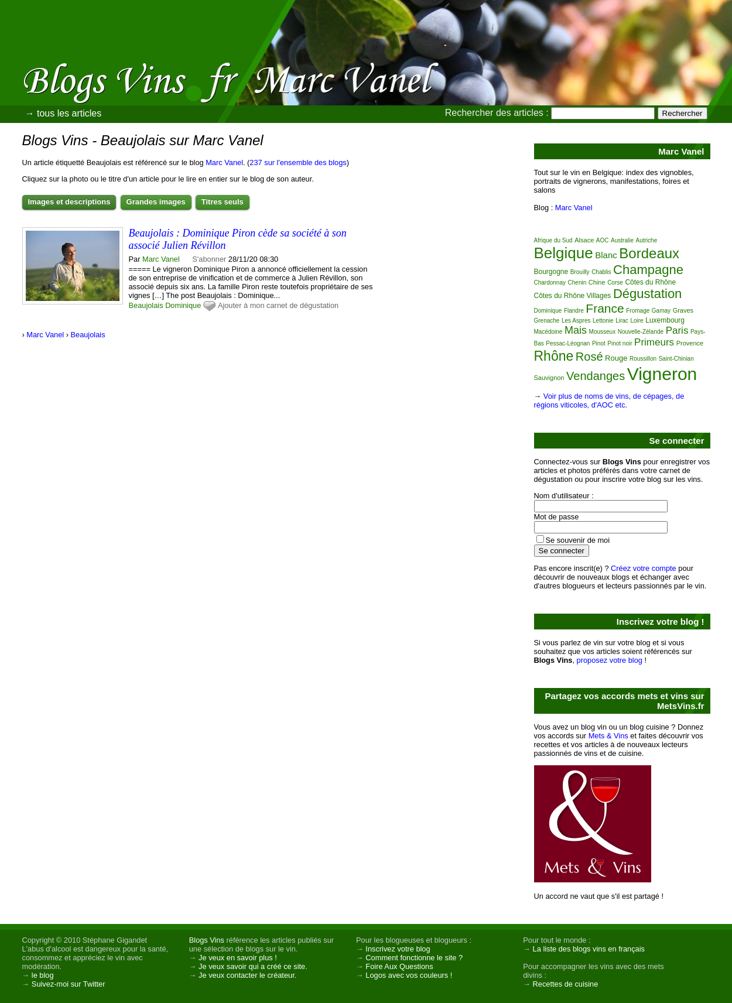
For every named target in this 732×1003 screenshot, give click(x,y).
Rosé (589, 356)
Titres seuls (222, 201)
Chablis (601, 272)
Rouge (616, 358)
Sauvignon (549, 377)
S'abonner (209, 259)
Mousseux (602, 331)
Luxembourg (665, 320)
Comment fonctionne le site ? (414, 957)
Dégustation (647, 293)
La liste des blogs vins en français (589, 948)
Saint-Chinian (676, 358)
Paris (677, 330)
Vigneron (662, 374)
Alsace (584, 240)
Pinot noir (619, 343)
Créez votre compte (643, 568)
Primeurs (654, 342)
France (605, 308)
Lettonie (603, 320)
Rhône (554, 356)
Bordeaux (649, 253)
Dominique (183, 305)
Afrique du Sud (553, 240)
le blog (43, 975)
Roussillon (643, 358)
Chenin (577, 282)
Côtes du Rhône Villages (572, 296)
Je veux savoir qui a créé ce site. (253, 966)
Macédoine (548, 331)
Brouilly (580, 272)
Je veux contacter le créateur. (247, 975)
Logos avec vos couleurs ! (408, 975)
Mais (576, 330)
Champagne (648, 269)
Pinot (599, 343)
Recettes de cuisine (565, 984)
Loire (636, 320)
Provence (689, 343)
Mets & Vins (608, 735)
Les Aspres (576, 320)
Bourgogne (551, 272)
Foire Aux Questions (399, 966)
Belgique (563, 253)
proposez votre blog (609, 660)
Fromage (637, 310)
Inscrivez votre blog (397, 948)
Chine (597, 282)
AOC (602, 240)
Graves (683, 310)
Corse (615, 282)
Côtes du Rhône (650, 282)
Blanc (606, 255)
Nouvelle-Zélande (640, 331)
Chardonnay (550, 282)
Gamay (661, 310)
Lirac (621, 320)
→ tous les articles (63, 113)
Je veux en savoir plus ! (238, 957)
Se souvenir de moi (578, 540)
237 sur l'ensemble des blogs (297, 162)
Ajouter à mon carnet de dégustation (278, 305)
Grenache (547, 320)
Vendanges (595, 375)
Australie (622, 240)
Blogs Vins (206, 940)
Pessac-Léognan (568, 343)
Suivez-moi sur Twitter (68, 984)
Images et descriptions (69, 201)
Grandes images (156, 201)
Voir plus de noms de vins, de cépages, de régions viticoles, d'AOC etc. (609, 400)
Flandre (574, 310)
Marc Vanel (224, 162)
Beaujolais (146, 305)
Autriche (647, 240)
